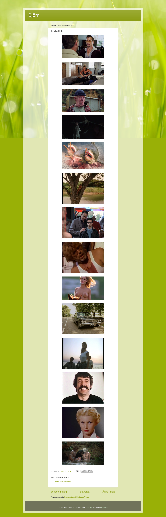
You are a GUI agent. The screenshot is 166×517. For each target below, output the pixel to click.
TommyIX (88, 507)
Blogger (104, 507)
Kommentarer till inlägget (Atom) (76, 497)
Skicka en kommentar (62, 481)
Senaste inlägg (59, 491)
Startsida (84, 491)
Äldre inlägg (108, 491)
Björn (34, 15)
